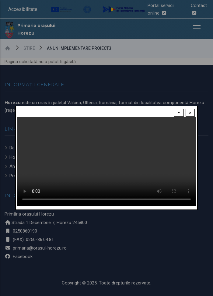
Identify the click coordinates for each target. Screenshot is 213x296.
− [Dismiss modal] (178, 112)
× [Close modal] (190, 112)
